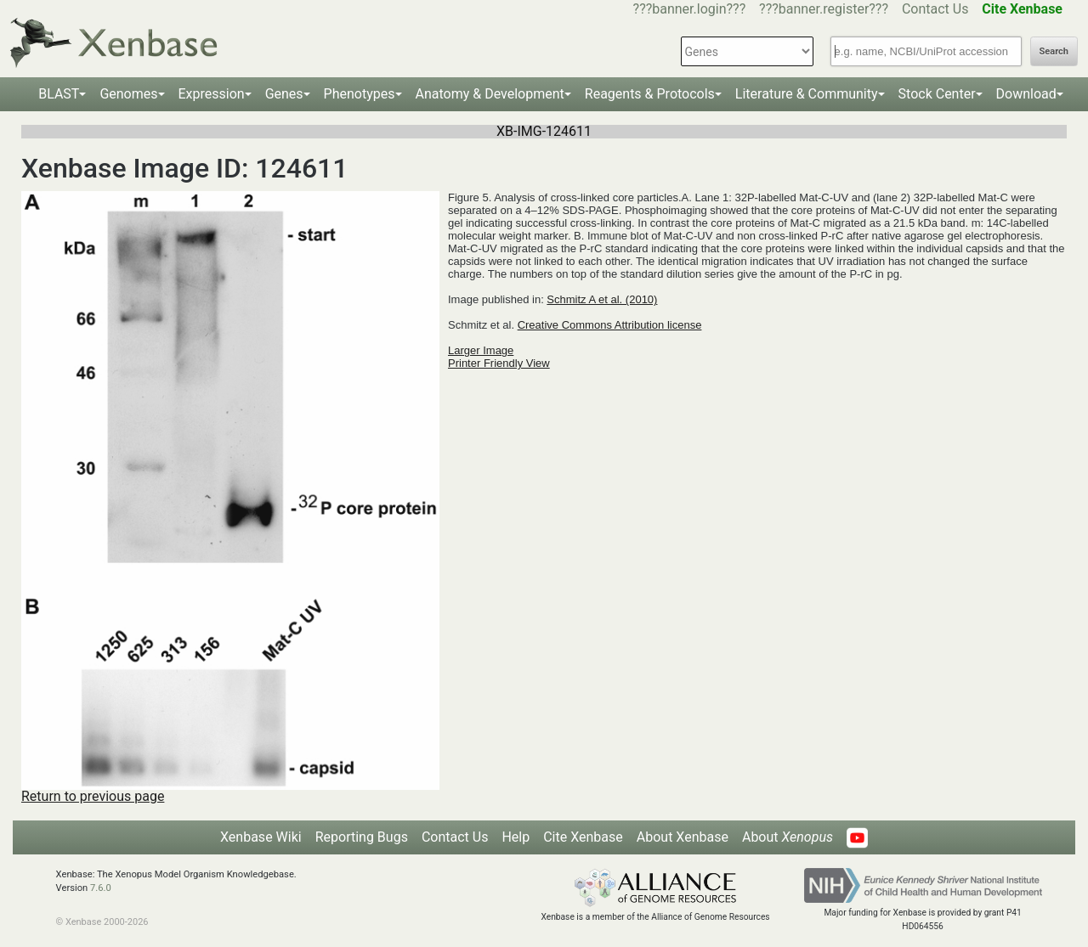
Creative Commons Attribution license (610, 324)
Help (516, 837)
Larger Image (480, 350)
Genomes (128, 94)
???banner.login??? (689, 9)
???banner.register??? (823, 9)
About (787, 837)
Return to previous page (92, 796)
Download (1026, 94)
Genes (284, 94)
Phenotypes (359, 94)
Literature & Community (806, 94)
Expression (211, 94)
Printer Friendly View (499, 363)
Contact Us (935, 9)
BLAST (58, 94)
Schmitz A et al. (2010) (602, 299)
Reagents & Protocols (650, 94)
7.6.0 (100, 887)
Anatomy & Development (490, 94)
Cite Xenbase (583, 837)
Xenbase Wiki (261, 837)
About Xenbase (682, 837)
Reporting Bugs (361, 837)
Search (1054, 51)
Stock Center (937, 94)
